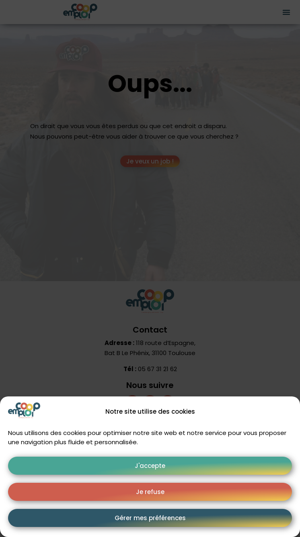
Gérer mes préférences (150, 518)
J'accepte (150, 465)
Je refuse (150, 492)
